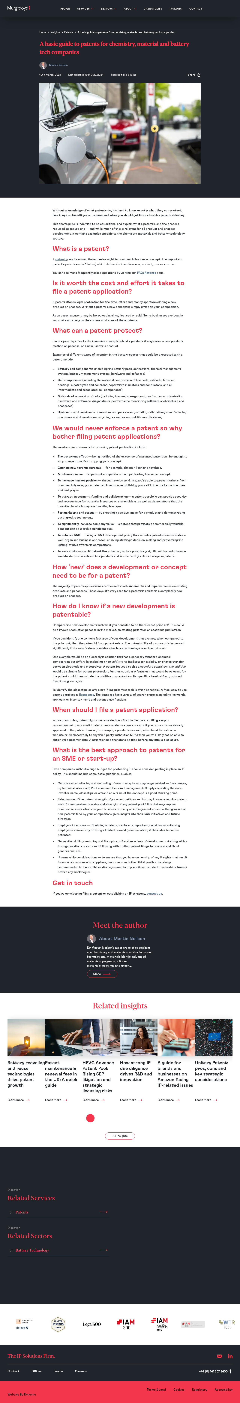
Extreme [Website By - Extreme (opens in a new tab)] (30, 1394)
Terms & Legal (156, 1389)
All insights (120, 1135)
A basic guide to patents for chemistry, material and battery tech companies (126, 32)
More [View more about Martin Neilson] (102, 973)
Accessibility (223, 1389)
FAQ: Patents (146, 272)
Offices (37, 1371)
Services (85, 8)
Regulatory (199, 1389)
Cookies (178, 1389)
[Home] (19, 8)
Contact (195, 8)
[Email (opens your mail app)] (219, 1356)
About (130, 8)
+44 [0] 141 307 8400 (213, 1371)
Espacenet (86, 694)
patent (60, 259)
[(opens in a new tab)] (24, 1324)
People (65, 8)
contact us (154, 893)
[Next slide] (90, 1118)
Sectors (108, 8)
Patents (68, 32)
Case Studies (153, 8)
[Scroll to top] (230, 1371)
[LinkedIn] (230, 1356)
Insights (176, 8)
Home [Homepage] (42, 32)
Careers (81, 1371)
